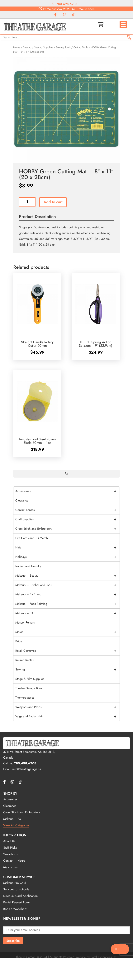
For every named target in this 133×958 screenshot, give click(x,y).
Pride (18, 641)
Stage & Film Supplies (29, 679)
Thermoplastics (24, 697)
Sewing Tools (63, 47)
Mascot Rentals (25, 622)
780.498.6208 (64, 4)
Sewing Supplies (43, 47)
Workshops (10, 854)
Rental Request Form (16, 902)
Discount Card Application (20, 896)
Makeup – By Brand (67, 594)
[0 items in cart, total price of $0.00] (66, 474)
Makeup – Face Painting (67, 603)
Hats (67, 547)
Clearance (21, 500)
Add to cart (53, 202)
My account (10, 867)
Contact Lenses (67, 510)
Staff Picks (10, 847)
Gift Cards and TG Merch (31, 538)
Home (16, 47)
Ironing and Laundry (28, 566)
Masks (67, 632)
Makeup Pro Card (14, 883)
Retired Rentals (24, 660)
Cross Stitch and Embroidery (67, 528)
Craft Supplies (67, 519)
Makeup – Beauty (67, 575)
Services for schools (16, 889)
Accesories (10, 799)
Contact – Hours (14, 860)
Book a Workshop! (15, 909)
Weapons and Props (67, 707)
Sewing (27, 47)
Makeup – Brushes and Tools (67, 585)
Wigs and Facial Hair (67, 716)
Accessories (67, 491)
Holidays (67, 556)
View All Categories (16, 825)
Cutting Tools (81, 47)
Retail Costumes (67, 650)
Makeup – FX (67, 613)
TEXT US (120, 949)
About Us (9, 841)
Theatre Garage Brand (29, 688)
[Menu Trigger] (123, 24)
